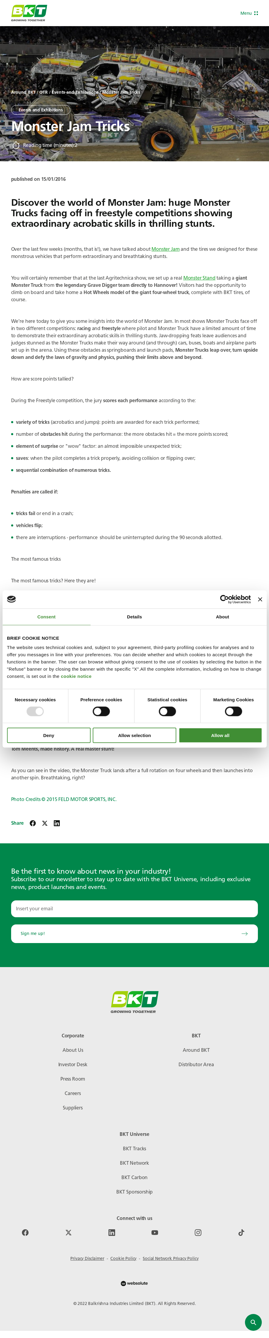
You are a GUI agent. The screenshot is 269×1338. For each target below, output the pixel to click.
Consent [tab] (46, 616)
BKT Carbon (134, 1177)
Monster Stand (199, 278)
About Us (73, 1050)
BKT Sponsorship (134, 1192)
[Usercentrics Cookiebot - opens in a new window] (224, 599)
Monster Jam (165, 249)
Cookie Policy (123, 1258)
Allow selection (134, 735)
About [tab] (222, 616)
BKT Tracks (134, 1148)
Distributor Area (196, 1064)
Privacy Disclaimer (87, 1258)
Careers (73, 1093)
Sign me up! (135, 933)
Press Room (72, 1079)
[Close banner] (260, 599)
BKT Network (134, 1163)
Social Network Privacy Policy (170, 1258)
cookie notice (76, 676)
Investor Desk (72, 1064)
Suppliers (73, 1108)
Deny (48, 735)
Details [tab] (134, 616)
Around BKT (196, 1050)
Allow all (220, 735)
